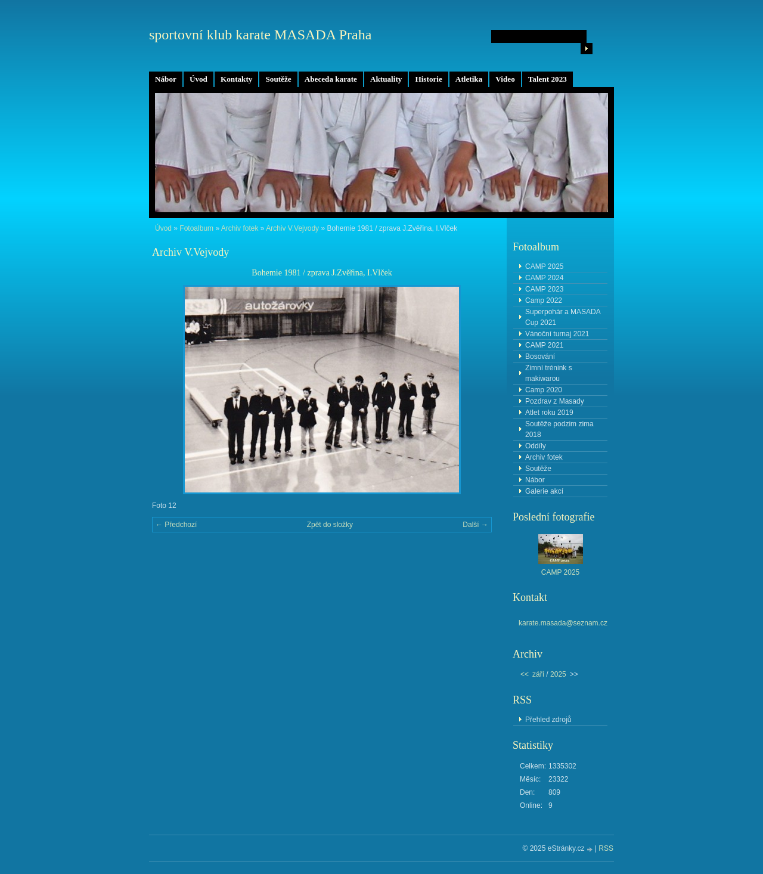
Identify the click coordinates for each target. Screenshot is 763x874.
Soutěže (278, 79)
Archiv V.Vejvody (292, 228)
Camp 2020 (543, 390)
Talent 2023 (547, 79)
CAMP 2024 (544, 278)
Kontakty (237, 79)
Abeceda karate (331, 79)
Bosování (540, 356)
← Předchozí (176, 524)
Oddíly (535, 446)
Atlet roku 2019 (549, 412)
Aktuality (386, 79)
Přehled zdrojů (548, 719)
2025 (558, 674)
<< (524, 674)
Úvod (198, 79)
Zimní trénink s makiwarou (548, 373)
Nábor (165, 79)
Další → (475, 524)
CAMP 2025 (544, 266)
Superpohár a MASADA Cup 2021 (563, 317)
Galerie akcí (544, 491)
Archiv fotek (240, 228)
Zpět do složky (330, 524)
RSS (605, 848)
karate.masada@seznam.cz (563, 623)
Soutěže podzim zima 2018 (559, 429)
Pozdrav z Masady (554, 401)
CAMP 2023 (544, 289)
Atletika (468, 79)
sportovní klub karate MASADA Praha (260, 34)
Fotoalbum (196, 228)
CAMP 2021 (544, 345)
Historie (428, 79)
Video (504, 79)
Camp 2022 (543, 300)
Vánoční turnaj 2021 (557, 334)
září (538, 674)
